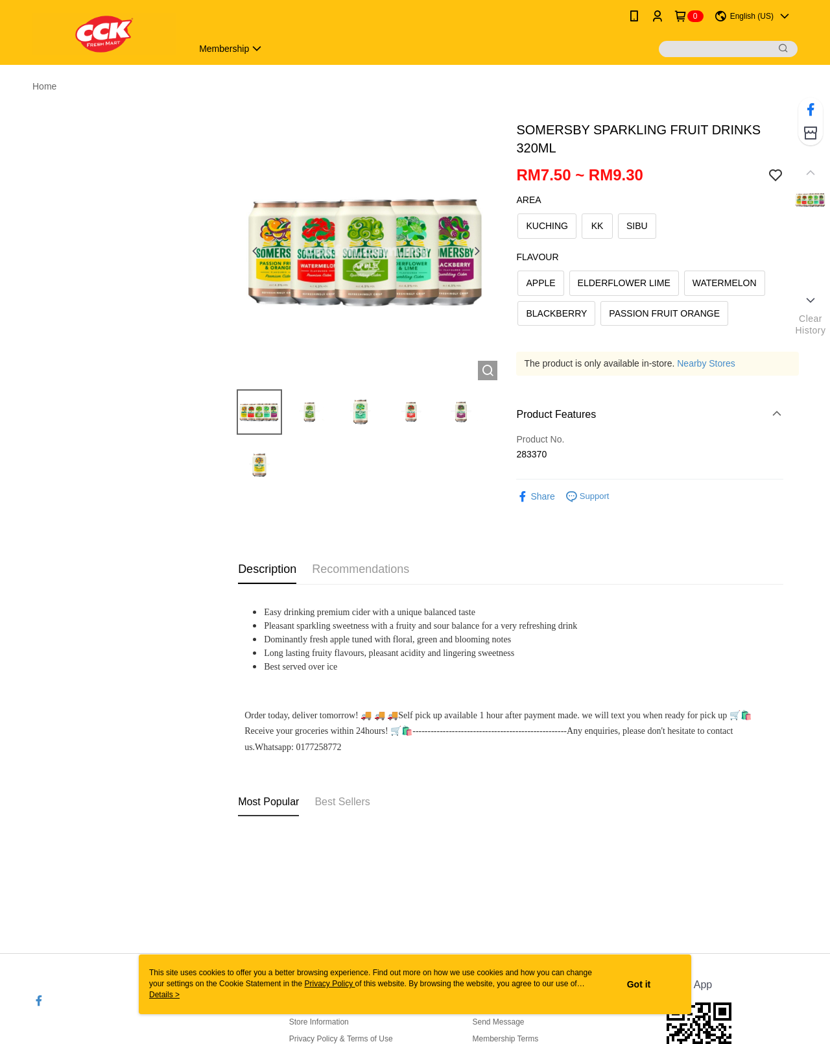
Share (535, 497)
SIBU (637, 226)
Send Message (498, 1021)
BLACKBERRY (556, 313)
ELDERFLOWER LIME (624, 283)
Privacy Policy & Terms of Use (341, 1038)
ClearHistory (810, 324)
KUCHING (547, 226)
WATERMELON (725, 283)
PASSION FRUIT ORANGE (664, 313)
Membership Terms (505, 1038)
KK (597, 226)
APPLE (540, 283)
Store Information (319, 1021)
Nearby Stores (706, 363)
